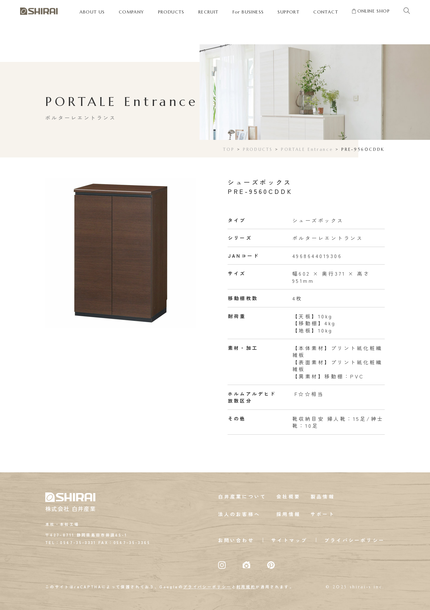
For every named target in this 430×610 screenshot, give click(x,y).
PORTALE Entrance (307, 149)
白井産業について (242, 496)
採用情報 (288, 514)
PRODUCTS (258, 149)
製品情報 (323, 496)
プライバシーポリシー (354, 540)
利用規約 (246, 586)
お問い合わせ (236, 540)
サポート (323, 514)
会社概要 (288, 496)
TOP (228, 149)
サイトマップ (289, 540)
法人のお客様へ (239, 514)
